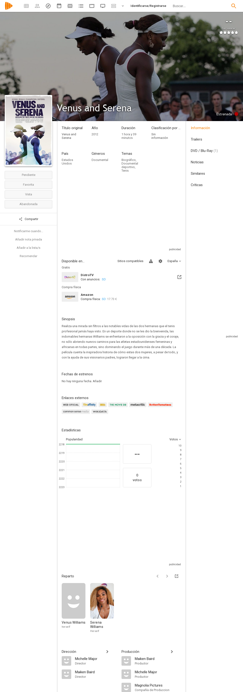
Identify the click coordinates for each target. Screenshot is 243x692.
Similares (198, 173)
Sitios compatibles (130, 261)
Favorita (28, 184)
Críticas (197, 185)
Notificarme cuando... (28, 231)
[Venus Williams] (76, 608)
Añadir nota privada (28, 239)
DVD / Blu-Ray (204, 151)
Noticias (197, 162)
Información (200, 128)
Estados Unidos (67, 161)
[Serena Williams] (102, 608)
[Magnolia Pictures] (158, 685)
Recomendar (28, 256)
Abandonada (28, 204)
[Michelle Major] (96, 658)
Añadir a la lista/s (28, 247)
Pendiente (28, 175)
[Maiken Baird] (96, 671)
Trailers (196, 139)
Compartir (28, 219)
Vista (28, 194)
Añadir (97, 381)
